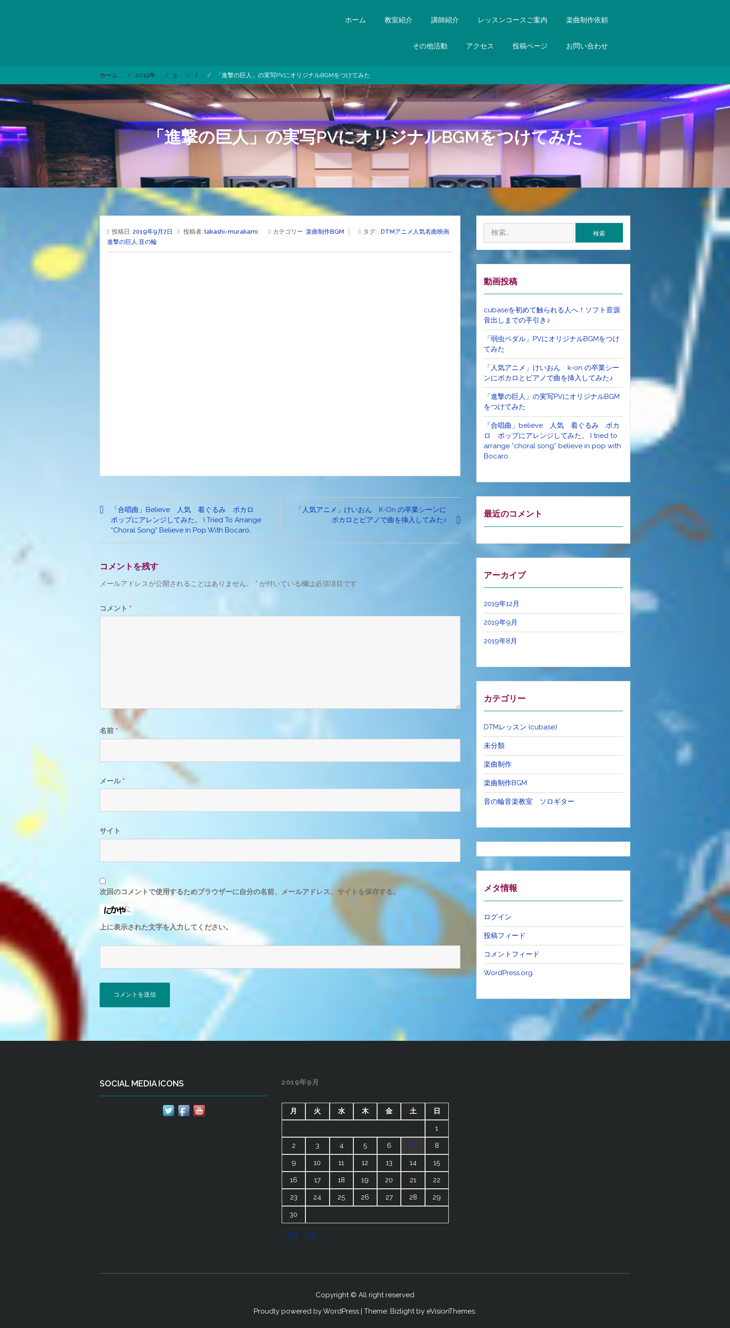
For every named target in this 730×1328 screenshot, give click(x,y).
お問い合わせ (587, 46)
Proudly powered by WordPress (306, 1311)
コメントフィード (512, 954)
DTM (388, 231)
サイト (110, 831)
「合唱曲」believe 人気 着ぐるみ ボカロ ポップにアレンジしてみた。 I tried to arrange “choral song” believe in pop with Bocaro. (186, 520)
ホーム (355, 20)
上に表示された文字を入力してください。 (166, 927)
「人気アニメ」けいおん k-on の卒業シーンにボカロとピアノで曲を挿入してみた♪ (370, 515)
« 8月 (289, 1235)
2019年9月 (501, 622)
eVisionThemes (450, 1311)
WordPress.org (508, 973)
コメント (116, 608)
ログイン (498, 917)
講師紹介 (445, 20)
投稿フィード (505, 935)
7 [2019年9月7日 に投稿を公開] (413, 1145)
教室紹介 (398, 20)
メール (112, 781)
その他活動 (429, 46)
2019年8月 (500, 641)
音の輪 (148, 241)
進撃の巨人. (123, 241)
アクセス (480, 46)
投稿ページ (530, 46)
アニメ (404, 231)
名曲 (431, 231)
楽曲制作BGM (325, 231)
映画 (443, 231)
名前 (109, 731)
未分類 (494, 746)
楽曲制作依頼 (587, 20)
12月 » (314, 1235)
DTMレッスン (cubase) (520, 727)
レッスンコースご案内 (513, 20)
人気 (419, 231)
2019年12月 (502, 604)
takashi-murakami (231, 231)
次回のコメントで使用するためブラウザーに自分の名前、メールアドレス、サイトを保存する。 (250, 892)
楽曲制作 (498, 764)
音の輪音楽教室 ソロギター (529, 801)
